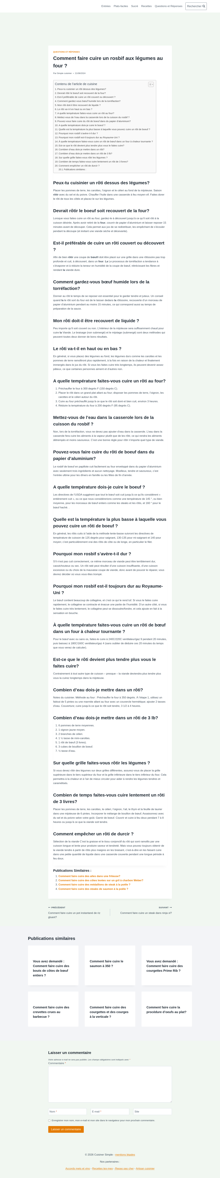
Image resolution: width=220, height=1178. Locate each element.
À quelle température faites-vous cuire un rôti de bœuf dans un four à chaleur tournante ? (106, 141)
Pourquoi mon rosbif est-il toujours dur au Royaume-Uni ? (89, 137)
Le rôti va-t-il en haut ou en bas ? (74, 109)
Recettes (146, 6)
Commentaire (57, 1063)
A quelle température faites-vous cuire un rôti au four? (85, 113)
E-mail (96, 1111)
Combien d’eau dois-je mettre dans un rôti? (81, 149)
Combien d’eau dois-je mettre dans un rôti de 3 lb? (85, 153)
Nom (53, 1111)
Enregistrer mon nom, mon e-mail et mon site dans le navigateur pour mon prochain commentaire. (103, 1120)
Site (137, 1111)
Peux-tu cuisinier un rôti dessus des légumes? (81, 89)
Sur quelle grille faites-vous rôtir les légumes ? (83, 157)
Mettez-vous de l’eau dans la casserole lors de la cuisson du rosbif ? (93, 117)
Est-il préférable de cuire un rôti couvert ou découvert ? (86, 97)
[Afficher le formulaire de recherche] (196, 6)
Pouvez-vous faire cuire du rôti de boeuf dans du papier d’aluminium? (94, 121)
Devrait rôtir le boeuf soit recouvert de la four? (81, 93)
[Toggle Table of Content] (149, 84)
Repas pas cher (124, 1168)
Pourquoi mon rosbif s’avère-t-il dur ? (78, 133)
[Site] (152, 1111)
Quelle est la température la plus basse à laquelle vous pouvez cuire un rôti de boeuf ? (104, 129)
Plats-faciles (121, 6)
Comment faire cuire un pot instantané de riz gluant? (77, 912)
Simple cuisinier (64, 73)
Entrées (106, 6)
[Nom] (67, 1111)
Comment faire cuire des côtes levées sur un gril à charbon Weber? (101, 880)
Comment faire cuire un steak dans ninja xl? (142, 909)
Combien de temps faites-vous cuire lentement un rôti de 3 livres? (93, 161)
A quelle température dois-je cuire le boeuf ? (82, 125)
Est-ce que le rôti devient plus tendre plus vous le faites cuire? (91, 145)
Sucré (134, 6)
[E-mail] (110, 1111)
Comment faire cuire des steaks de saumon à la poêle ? (93, 888)
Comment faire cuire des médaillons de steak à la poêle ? (94, 884)
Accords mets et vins (77, 1168)
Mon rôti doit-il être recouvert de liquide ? (79, 105)
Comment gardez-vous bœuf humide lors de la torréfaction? (89, 101)
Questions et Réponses (168, 6)
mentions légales (125, 1154)
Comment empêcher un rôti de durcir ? (79, 165)
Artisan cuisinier (145, 1168)
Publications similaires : (75, 169)
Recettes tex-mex (102, 1168)
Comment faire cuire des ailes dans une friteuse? (89, 876)
